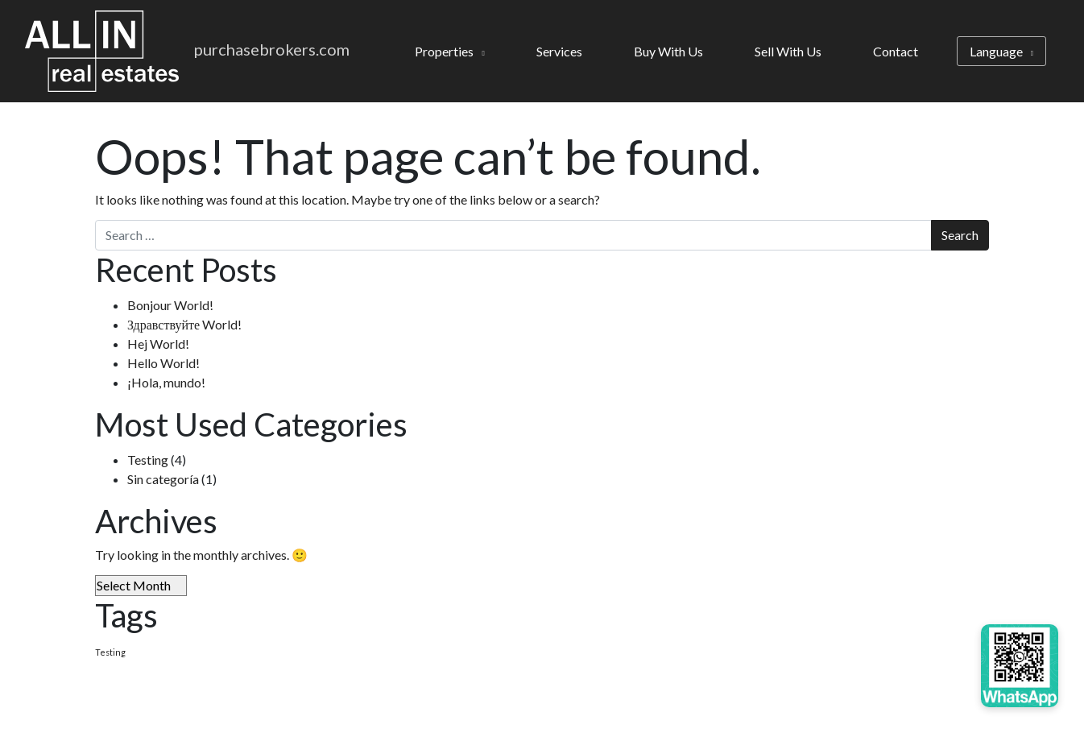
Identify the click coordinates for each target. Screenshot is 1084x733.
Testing (147, 459)
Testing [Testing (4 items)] (110, 652)
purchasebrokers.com (272, 49)
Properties (444, 51)
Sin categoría (163, 479)
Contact (895, 51)
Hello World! (163, 363)
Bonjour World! (170, 305)
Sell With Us (788, 51)
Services (559, 51)
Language (996, 51)
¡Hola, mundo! (166, 382)
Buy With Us (668, 51)
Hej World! (158, 343)
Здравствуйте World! (184, 324)
